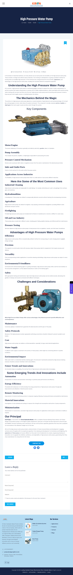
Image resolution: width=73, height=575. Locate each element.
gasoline (42, 148)
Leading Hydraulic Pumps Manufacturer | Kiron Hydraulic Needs (36, 570)
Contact (54, 529)
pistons (58, 103)
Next (65, 457)
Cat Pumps (37, 72)
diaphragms (8, 105)
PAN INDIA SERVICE (41, 572)
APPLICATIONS (32, 572)
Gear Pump (35, 539)
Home (24, 22)
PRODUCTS (25, 572)
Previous (9, 457)
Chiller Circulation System (39, 523)
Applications (55, 523)
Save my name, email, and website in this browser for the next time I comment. (26, 498)
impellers (62, 103)
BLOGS (49, 572)
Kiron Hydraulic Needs (17, 72)
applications (57, 79)
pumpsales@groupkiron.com (11, 552)
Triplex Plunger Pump (37, 531)
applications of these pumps (12, 433)
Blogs (53, 532)
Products (54, 526)
